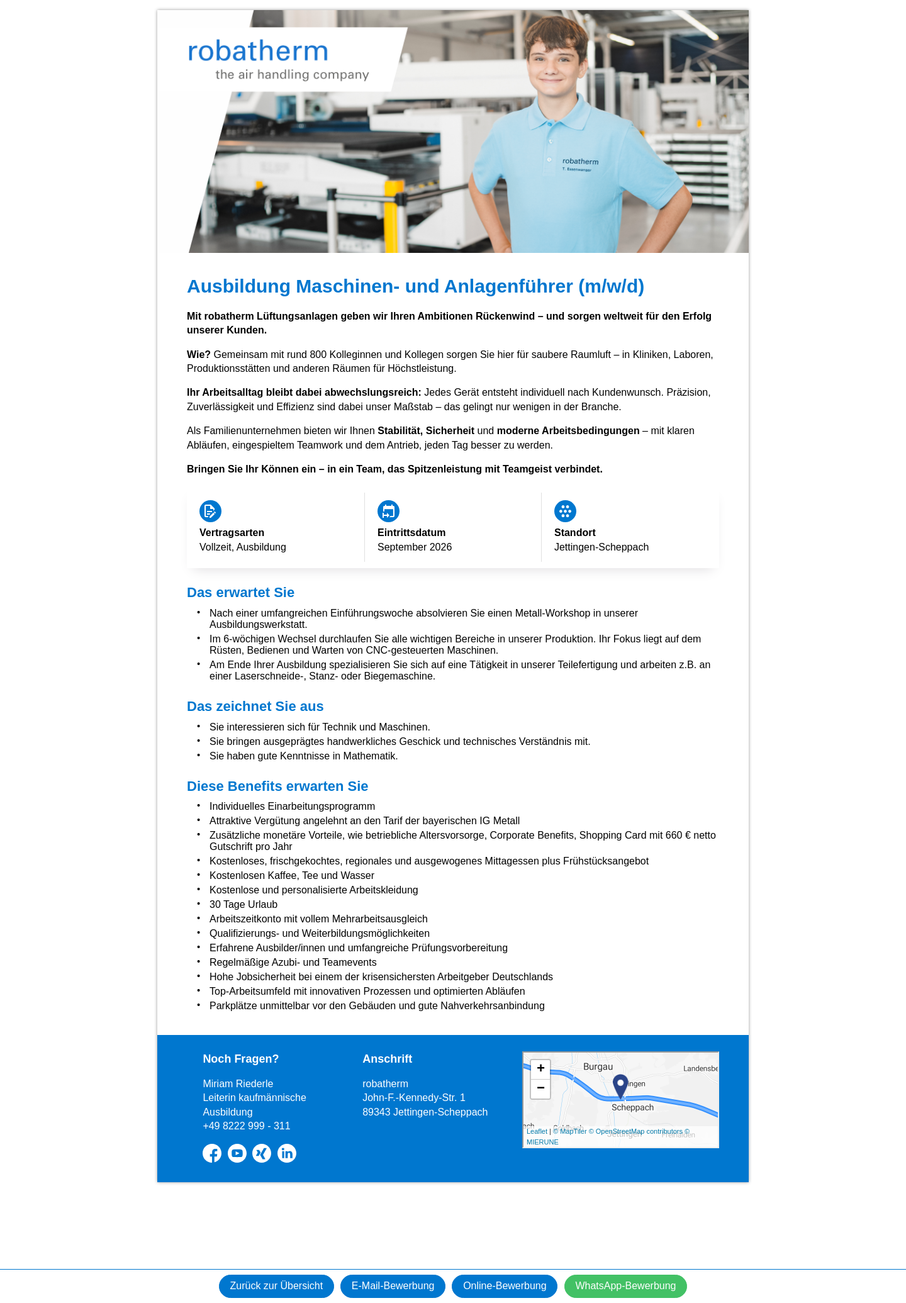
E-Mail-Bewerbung (389, 1285)
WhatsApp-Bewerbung (635, 1285)
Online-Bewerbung (508, 1285)
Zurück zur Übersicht (266, 1285)
